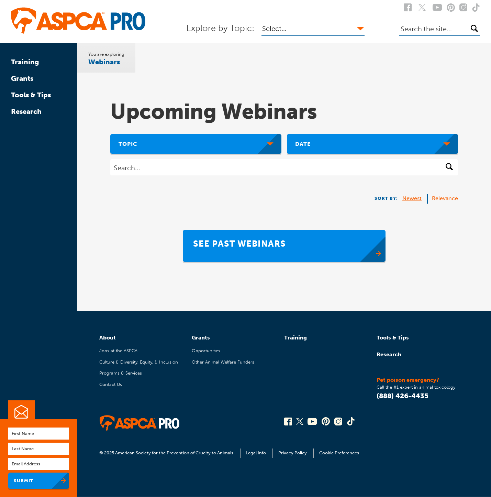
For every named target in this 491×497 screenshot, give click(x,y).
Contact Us (110, 384)
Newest (412, 198)
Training (25, 62)
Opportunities (206, 350)
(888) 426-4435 (402, 396)
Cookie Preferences (339, 452)
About (107, 337)
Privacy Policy (292, 452)
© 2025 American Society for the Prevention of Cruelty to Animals (166, 452)
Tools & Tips (31, 95)
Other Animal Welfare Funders (223, 362)
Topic (128, 144)
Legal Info (256, 452)
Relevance (445, 198)
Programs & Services (120, 373)
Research (26, 111)
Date (303, 144)
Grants (22, 78)
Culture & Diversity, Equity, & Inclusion (138, 362)
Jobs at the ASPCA (118, 350)
